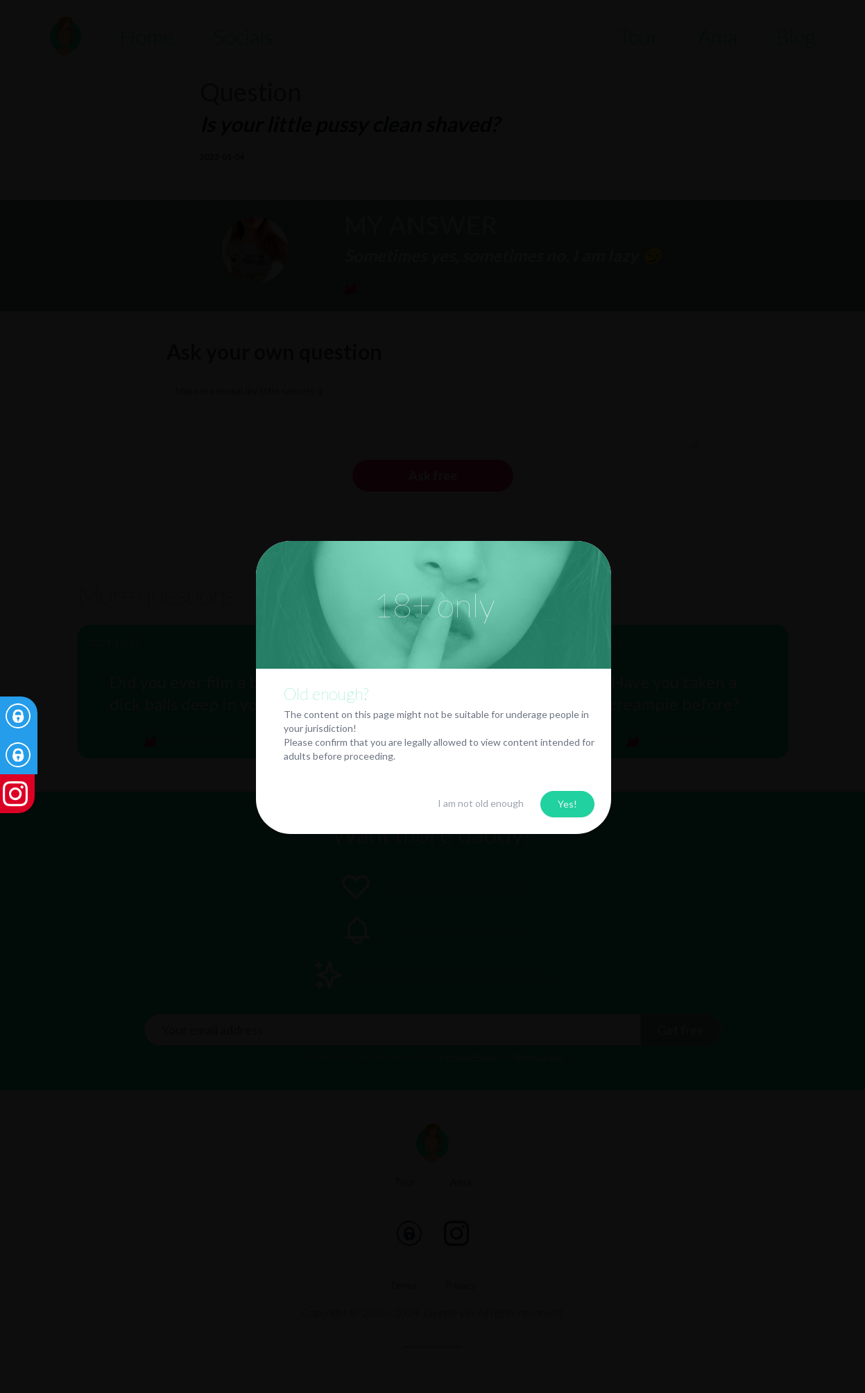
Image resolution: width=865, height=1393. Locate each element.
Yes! (567, 802)
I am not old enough (481, 801)
